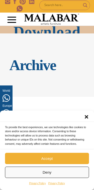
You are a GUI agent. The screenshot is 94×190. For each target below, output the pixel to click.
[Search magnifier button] (85, 5)
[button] (86, 116)
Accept (47, 158)
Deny (47, 172)
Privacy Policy (37, 183)
